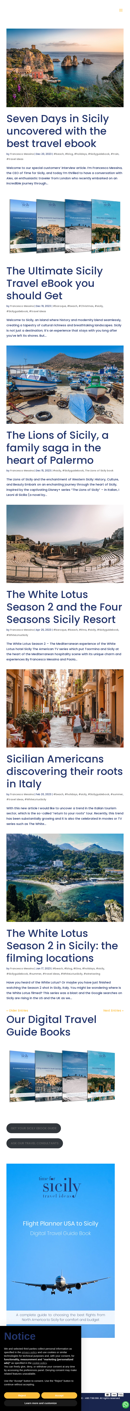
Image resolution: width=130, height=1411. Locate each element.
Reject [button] (22, 1395)
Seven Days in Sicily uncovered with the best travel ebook (57, 131)
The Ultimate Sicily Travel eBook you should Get (54, 283)
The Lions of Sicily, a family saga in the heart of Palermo (57, 447)
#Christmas (86, 306)
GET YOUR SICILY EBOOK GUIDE (34, 1128)
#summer (117, 794)
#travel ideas (14, 159)
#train (115, 154)
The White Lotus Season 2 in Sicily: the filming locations (62, 945)
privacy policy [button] (29, 1352)
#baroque (59, 306)
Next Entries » (113, 1010)
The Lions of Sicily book (99, 470)
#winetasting (92, 973)
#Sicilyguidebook (99, 154)
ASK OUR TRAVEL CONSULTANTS (35, 1143)
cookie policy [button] (39, 1362)
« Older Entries (17, 1010)
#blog (69, 154)
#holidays (80, 154)
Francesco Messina (22, 154)
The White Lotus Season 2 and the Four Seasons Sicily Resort (64, 606)
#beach (59, 154)
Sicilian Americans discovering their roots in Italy (64, 771)
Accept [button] (59, 1395)
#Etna (82, 629)
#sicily (99, 306)
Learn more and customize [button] (41, 1403)
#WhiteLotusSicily (17, 635)
